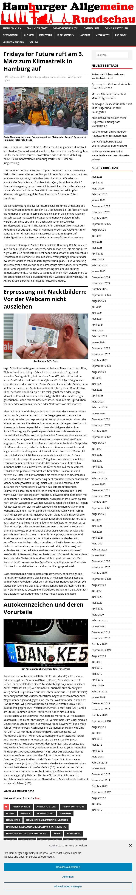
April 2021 (97, 537)
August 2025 (99, 229)
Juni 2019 (97, 667)
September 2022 (101, 437)
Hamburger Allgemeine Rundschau (47, 820)
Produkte (121, 35)
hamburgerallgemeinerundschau (48, 77)
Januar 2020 (98, 626)
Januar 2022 (98, 484)
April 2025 (97, 253)
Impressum (45, 35)
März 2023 (98, 401)
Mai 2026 (97, 176)
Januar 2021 (98, 555)
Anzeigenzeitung (46, 806)
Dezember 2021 (101, 490)
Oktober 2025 (99, 218)
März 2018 (98, 756)
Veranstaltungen (13, 42)
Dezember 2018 (101, 703)
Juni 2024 (97, 312)
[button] (130, 845)
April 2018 (97, 750)
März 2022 (98, 472)
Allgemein (77, 77)
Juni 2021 (97, 525)
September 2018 (101, 721)
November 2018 (101, 709)
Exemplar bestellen (116, 28)
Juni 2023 (97, 383)
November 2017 (101, 780)
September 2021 (101, 508)
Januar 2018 (98, 768)
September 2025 (101, 224)
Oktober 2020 (99, 573)
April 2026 (97, 182)
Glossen (29, 35)
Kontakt (85, 35)
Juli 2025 (96, 235)
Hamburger (13, 820)
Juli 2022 (96, 449)
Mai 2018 (97, 744)
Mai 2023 (97, 389)
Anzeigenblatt (21, 806)
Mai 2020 (97, 602)
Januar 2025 (98, 271)
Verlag (34, 42)
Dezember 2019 (101, 632)
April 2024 (97, 324)
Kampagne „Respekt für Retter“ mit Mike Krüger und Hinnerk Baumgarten (112, 108)
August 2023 (99, 372)
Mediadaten (102, 35)
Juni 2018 (97, 738)
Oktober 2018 (99, 715)
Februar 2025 (99, 265)
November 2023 (101, 354)
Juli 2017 (96, 804)
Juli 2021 (96, 520)
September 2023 (101, 366)
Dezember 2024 (101, 277)
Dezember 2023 (101, 348)
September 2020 (101, 579)
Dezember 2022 (101, 419)
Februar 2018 (99, 762)
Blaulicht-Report (37, 28)
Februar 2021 (99, 549)
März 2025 (98, 259)
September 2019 (101, 650)
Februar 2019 (99, 691)
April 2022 (97, 466)
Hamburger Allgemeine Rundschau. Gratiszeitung (36, 826)
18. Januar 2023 (16, 77)
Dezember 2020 (101, 561)
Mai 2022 (97, 460)
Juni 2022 (97, 454)
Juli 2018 (96, 733)
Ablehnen (67, 876)
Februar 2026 (99, 194)
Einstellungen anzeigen (68, 886)
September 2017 (101, 792)
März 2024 (98, 330)
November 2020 (101, 567)
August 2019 (99, 656)
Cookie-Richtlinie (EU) (65, 28)
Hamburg (65, 813)
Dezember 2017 (101, 774)
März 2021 (98, 543)
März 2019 (98, 685)
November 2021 (101, 496)
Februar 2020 (99, 620)
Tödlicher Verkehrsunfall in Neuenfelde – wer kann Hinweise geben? (110, 155)
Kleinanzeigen (65, 35)
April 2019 (97, 679)
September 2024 (101, 295)
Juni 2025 (97, 241)
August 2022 (99, 442)
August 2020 (99, 585)
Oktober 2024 (99, 289)
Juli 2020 (96, 590)
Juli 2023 (96, 377)
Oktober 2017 (99, 786)
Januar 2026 (98, 200)
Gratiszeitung (45, 813)
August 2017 (99, 798)
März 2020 (98, 614)
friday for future (73, 806)
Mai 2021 (97, 531)
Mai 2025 (97, 247)
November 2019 (101, 638)
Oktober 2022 (99, 431)
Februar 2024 (99, 336)
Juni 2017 (97, 810)
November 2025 (101, 212)
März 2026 (98, 188)
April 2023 (97, 395)
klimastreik (74, 833)
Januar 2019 (98, 697)
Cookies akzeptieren (68, 866)
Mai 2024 (97, 318)
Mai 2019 (97, 673)
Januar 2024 (98, 342)
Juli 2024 (96, 306)
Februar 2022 (99, 478)
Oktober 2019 (99, 644)
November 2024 (101, 283)
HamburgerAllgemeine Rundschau (26, 833)
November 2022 (101, 425)
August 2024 (99, 301)
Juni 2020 (97, 596)
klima (57, 833)
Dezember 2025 (101, 206)
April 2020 (97, 608)
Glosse (10, 813)
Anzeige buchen (12, 28)
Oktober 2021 (99, 502)
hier (37, 798)
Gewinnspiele (11, 35)
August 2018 (99, 727)
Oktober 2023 (99, 360)
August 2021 (99, 514)
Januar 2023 (98, 413)
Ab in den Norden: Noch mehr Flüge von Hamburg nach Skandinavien (109, 121)
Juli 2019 (96, 662)
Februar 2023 (99, 407)
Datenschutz (91, 28)
